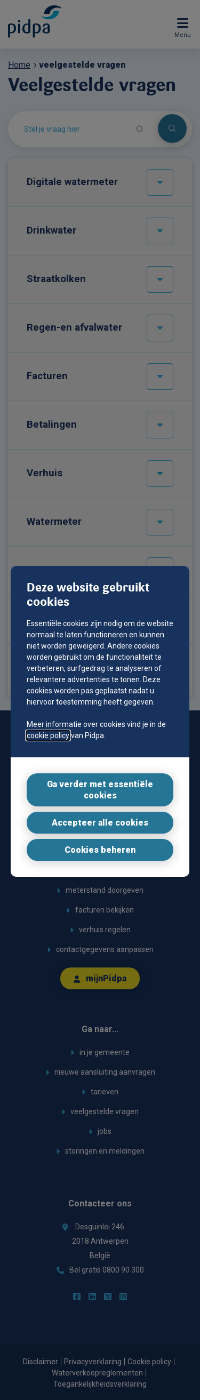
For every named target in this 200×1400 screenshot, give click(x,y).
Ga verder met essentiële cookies (100, 790)
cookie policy (48, 735)
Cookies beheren (100, 850)
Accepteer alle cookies (100, 823)
